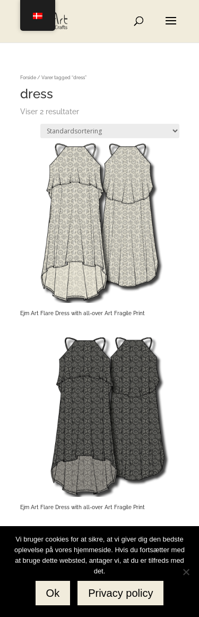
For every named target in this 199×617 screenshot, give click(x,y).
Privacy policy (120, 593)
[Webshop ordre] (109, 131)
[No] (185, 572)
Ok (53, 593)
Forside (28, 77)
